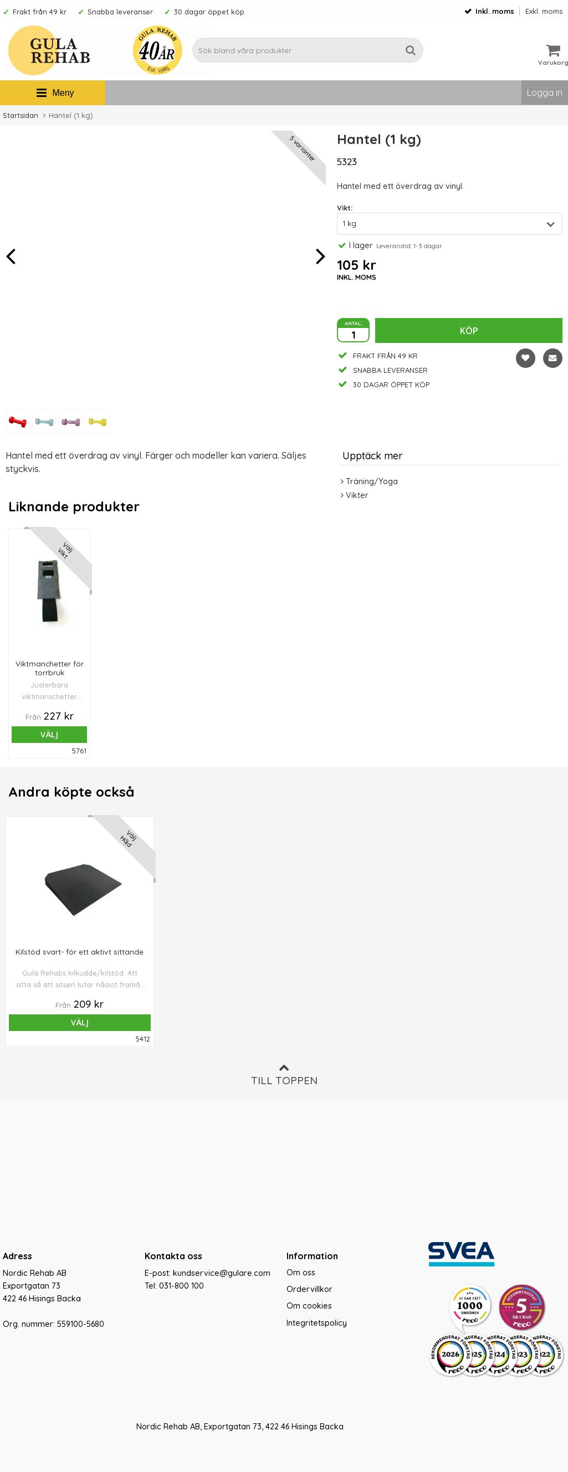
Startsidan (20, 115)
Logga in (544, 92)
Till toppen (284, 1074)
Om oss (300, 1273)
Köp (469, 331)
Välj (38, 734)
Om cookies (309, 1306)
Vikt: (344, 207)
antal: (353, 322)
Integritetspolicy (316, 1323)
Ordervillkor (309, 1289)
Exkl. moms (543, 11)
